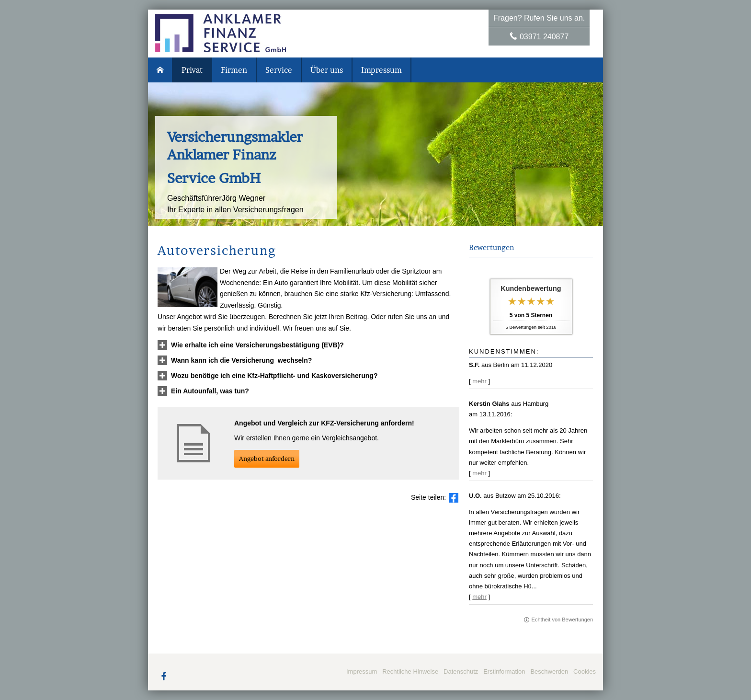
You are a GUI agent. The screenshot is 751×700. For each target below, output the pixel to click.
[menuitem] (160, 69)
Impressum (361, 671)
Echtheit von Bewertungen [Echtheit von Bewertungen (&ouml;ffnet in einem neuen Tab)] (562, 619)
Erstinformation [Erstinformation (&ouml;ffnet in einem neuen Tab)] (504, 671)
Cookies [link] (584, 671)
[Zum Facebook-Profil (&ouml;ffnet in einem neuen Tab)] (164, 675)
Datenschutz (461, 671)
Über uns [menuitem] (326, 70)
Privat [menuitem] (192, 70)
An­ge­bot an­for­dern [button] (267, 458)
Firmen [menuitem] (234, 70)
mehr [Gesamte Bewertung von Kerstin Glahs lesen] (479, 473)
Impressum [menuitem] (381, 70)
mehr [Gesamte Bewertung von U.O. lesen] (479, 596)
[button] (257, 345)
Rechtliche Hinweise (410, 671)
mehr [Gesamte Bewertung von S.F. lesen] (479, 381)
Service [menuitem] (278, 70)
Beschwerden (549, 671)
